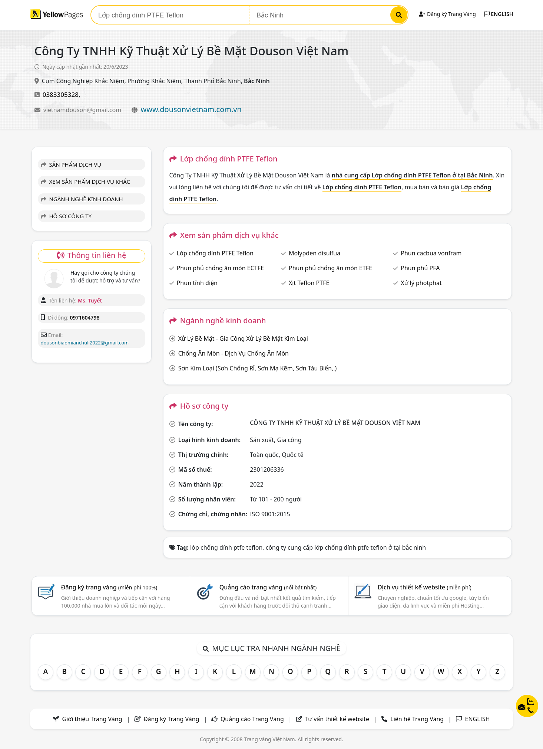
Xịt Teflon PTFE (309, 283)
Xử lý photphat (421, 283)
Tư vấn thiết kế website (338, 719)
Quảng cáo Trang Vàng (252, 719)
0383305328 (61, 94)
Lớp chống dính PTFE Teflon (215, 253)
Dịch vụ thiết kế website (424, 587)
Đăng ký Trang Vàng (447, 13)
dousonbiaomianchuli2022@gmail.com (85, 342)
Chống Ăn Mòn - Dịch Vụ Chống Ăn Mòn (233, 353)
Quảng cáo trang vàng (268, 587)
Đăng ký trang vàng (109, 587)
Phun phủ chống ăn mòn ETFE (330, 268)
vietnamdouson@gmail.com (83, 110)
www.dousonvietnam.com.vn (191, 109)
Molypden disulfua (314, 253)
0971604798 (84, 317)
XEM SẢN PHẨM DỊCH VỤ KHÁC (85, 181)
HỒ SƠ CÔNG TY (66, 216)
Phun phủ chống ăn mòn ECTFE (220, 268)
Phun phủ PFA (420, 268)
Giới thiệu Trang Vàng (92, 719)
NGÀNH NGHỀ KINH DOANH (82, 199)
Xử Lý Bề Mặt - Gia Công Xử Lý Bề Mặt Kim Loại (243, 338)
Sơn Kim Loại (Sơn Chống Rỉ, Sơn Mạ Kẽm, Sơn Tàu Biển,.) (257, 368)
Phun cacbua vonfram (431, 253)
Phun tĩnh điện (197, 283)
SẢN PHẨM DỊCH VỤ (71, 164)
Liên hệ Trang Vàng (417, 719)
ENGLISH (498, 13)
